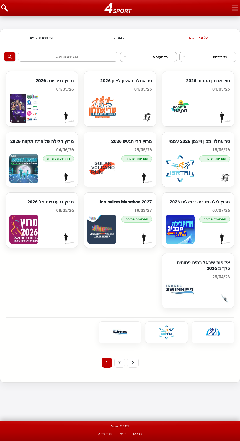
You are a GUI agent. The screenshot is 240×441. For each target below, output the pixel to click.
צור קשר (137, 434)
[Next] (133, 363)
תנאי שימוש (105, 434)
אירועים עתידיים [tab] (41, 38)
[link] (213, 332)
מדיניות (121, 434)
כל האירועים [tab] (198, 38)
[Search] (10, 57)
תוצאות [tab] (120, 38)
